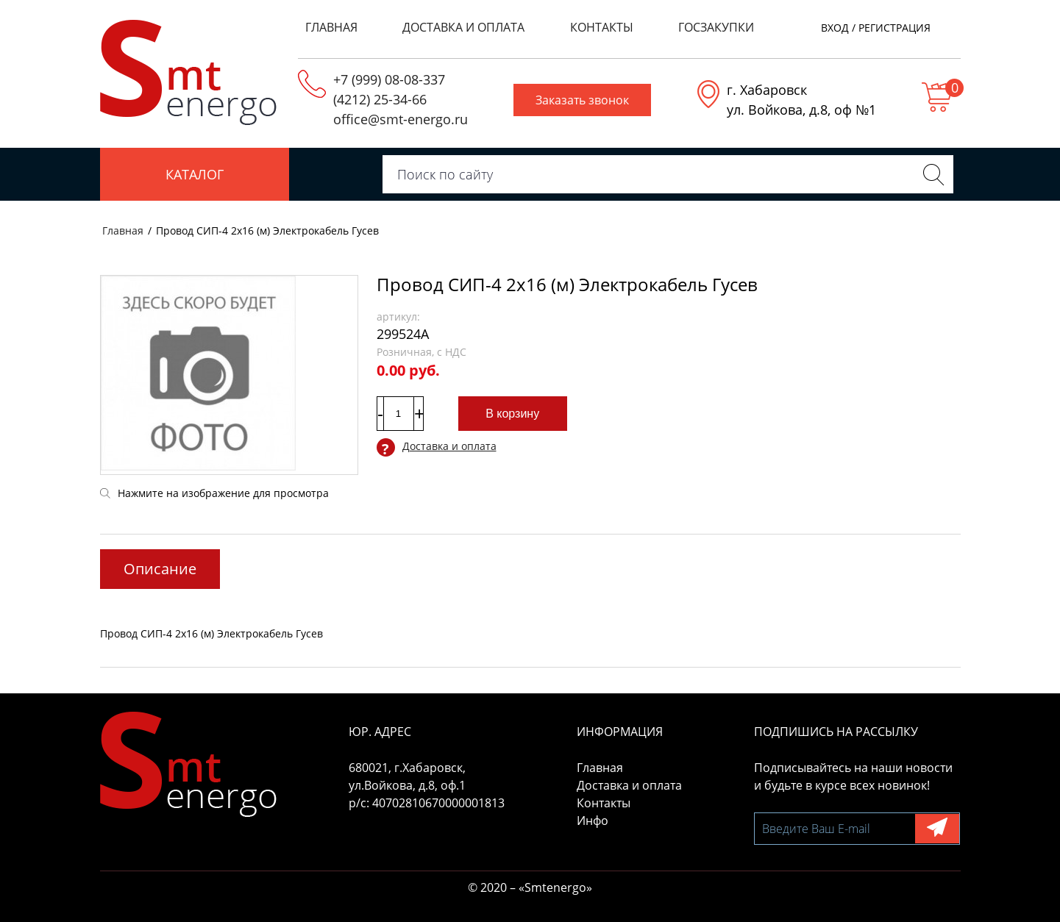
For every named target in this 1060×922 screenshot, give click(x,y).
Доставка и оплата (463, 27)
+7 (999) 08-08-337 (389, 79)
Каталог (195, 174)
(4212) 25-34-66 (380, 99)
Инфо (592, 820)
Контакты (601, 27)
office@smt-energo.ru (400, 119)
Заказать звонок (582, 100)
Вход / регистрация (876, 28)
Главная (331, 27)
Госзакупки (716, 27)
